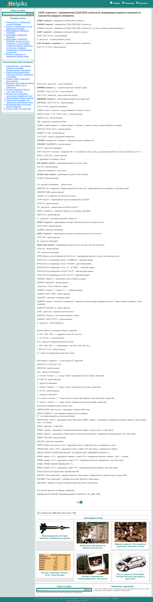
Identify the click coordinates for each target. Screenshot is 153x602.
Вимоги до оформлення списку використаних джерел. (19, 28)
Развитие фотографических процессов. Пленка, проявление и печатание (19, 74)
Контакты (143, 3)
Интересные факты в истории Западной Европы (18, 106)
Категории (129, 3)
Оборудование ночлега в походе (19, 98)
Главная (116, 3)
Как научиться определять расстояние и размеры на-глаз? (19, 95)
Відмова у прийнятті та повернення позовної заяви (17, 55)
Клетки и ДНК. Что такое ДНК (18, 109)
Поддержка (115, 598)
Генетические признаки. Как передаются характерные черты (19, 101)
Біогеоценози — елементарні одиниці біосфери (18, 23)
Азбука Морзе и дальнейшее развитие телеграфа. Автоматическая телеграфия (18, 68)
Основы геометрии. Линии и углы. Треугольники (18, 91)
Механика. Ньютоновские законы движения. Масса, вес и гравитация (20, 85)
